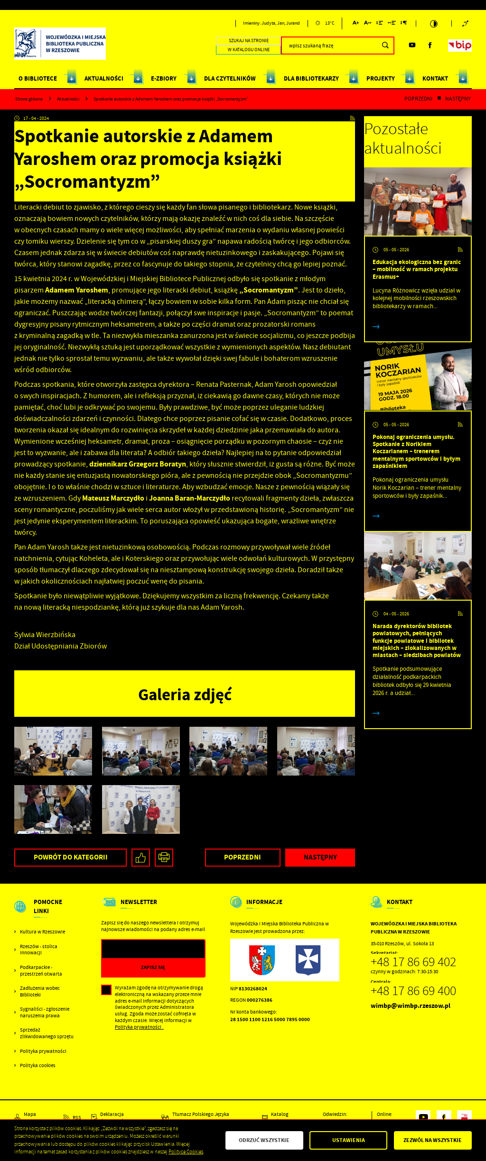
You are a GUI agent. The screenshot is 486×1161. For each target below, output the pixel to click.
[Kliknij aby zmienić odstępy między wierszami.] (379, 24)
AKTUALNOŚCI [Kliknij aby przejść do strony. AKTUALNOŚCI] (103, 78)
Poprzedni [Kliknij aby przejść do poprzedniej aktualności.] (418, 99)
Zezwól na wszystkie (432, 1140)
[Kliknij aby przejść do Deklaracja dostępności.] (121, 1117)
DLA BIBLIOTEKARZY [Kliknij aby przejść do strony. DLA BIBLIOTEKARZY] (311, 78)
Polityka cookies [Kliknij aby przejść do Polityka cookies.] (38, 1065)
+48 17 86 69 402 (413, 962)
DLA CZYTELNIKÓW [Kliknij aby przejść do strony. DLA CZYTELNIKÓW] (230, 78)
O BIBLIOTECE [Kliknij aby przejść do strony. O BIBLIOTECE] (38, 78)
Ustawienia (348, 1140)
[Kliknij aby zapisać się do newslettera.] (153, 967)
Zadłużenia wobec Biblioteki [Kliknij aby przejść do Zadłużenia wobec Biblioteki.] (40, 991)
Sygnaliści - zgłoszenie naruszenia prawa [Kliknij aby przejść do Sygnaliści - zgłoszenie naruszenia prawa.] (44, 1012)
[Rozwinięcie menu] (45, 913)
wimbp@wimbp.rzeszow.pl (410, 1005)
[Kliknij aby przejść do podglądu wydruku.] (164, 858)
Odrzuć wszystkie (264, 1140)
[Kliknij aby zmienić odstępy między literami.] (368, 24)
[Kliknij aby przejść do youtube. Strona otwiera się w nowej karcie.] (412, 45)
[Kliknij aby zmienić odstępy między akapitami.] (404, 24)
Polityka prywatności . (139, 1027)
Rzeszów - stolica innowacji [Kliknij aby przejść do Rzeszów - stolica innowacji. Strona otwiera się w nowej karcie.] (38, 949)
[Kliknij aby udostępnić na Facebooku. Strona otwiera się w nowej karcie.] (140, 858)
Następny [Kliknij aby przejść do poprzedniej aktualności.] (458, 99)
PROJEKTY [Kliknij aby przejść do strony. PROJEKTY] (380, 78)
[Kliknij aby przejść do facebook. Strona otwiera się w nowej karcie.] (430, 45)
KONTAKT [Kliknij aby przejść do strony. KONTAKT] (435, 78)
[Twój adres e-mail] (138, 949)
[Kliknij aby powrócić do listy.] (439, 99)
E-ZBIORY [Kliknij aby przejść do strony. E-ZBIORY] (164, 78)
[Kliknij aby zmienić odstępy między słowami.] (392, 24)
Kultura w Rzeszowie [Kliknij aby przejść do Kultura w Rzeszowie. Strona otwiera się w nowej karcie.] (42, 932)
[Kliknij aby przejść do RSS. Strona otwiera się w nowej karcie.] (352, 119)
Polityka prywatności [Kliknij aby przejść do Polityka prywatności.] (43, 1051)
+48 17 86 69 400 (413, 991)
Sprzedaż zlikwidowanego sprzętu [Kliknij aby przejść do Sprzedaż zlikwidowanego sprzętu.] (47, 1033)
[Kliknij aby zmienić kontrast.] (433, 23)
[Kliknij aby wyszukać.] (385, 45)
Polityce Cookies (185, 1152)
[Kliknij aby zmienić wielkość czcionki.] (356, 24)
